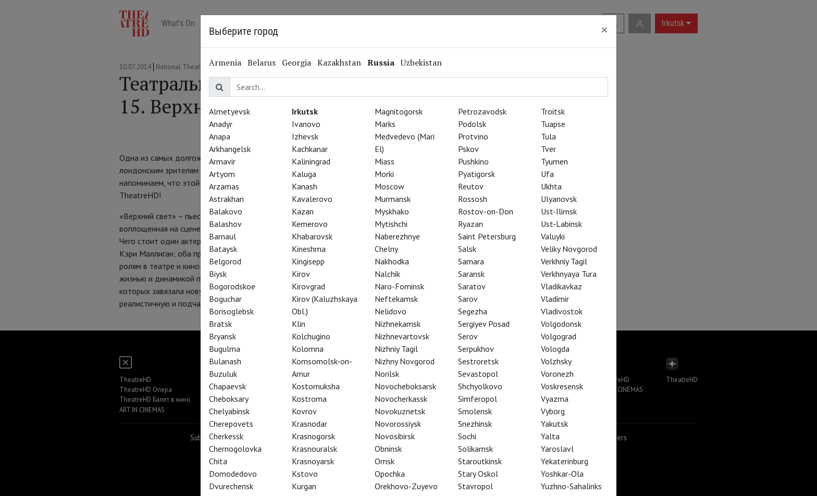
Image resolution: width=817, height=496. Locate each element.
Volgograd (558, 336)
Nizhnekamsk (397, 324)
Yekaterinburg (564, 461)
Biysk (218, 274)
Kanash (304, 186)
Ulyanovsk (559, 199)
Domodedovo (233, 473)
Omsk (384, 461)
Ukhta (551, 186)
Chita (218, 461)
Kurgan (304, 486)
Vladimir (555, 299)
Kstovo (305, 473)
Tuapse (553, 124)
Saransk (471, 274)
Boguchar (225, 299)
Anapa (219, 136)
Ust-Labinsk (561, 224)
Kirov (301, 274)
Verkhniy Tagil (564, 261)
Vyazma (554, 398)
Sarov (468, 299)
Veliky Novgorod (569, 249)
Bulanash (225, 361)
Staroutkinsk (480, 461)
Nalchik (387, 274)
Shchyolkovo (480, 386)
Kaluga (304, 174)
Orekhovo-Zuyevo (406, 486)
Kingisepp (308, 261)
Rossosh (472, 199)
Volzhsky (556, 361)
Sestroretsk (478, 361)
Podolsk (472, 124)
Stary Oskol (478, 473)
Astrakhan (226, 199)
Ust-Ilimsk (559, 211)
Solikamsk (475, 448)
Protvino (473, 136)
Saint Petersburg (487, 236)
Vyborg (553, 411)
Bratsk (220, 324)
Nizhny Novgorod (405, 361)
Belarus (261, 62)
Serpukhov (476, 349)
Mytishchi (391, 224)
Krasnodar (309, 423)
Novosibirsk (395, 436)
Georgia (296, 62)
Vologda (555, 349)
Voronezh (557, 373)
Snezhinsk (475, 423)
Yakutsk (554, 423)
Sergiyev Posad (484, 324)
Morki (384, 174)
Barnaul (222, 236)
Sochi (467, 436)
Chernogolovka (235, 448)
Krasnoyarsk (313, 461)
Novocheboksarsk (405, 386)
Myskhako (392, 211)
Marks (385, 124)
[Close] (604, 29)
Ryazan (470, 224)
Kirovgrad (308, 286)
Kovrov (304, 411)
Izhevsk (305, 136)
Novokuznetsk (400, 411)
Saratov (472, 286)
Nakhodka (392, 261)
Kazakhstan (339, 62)
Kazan (303, 211)
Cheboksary (229, 398)
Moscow (389, 186)
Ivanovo (306, 124)
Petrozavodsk (482, 111)
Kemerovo (310, 224)
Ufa (547, 174)
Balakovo (225, 211)
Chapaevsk (227, 386)
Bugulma (224, 349)
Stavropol (475, 486)
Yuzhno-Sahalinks (571, 486)
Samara (471, 261)
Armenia (225, 62)
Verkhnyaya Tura (569, 274)
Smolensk (475, 411)
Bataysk (223, 249)
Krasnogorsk (313, 436)
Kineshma (309, 249)
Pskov (468, 149)
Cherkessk (226, 436)
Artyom (222, 174)
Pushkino (473, 161)
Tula (548, 136)
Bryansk (222, 336)
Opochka (390, 473)
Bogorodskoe (232, 286)
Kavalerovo (312, 199)
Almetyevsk (229, 111)
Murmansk (393, 199)
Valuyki (553, 236)
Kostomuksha (316, 386)
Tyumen (554, 161)
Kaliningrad (311, 161)
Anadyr (220, 124)
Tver (548, 149)
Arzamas (224, 186)
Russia (380, 62)
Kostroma (309, 398)
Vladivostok (562, 311)
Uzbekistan (421, 62)
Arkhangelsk (230, 149)
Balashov (225, 224)
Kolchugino (311, 336)
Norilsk (387, 373)
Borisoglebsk (231, 311)
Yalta (550, 436)
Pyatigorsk (476, 174)
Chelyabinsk (229, 411)
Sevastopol (478, 373)
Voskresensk (562, 386)
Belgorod (225, 261)
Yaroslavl (557, 448)
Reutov (471, 186)
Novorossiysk (398, 423)
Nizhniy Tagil (396, 349)
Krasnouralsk (314, 448)
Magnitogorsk (399, 111)
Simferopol (477, 398)
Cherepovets (231, 423)
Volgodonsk (561, 324)
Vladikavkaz (561, 286)
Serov (468, 336)
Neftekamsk (396, 299)
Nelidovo (390, 311)
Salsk (467, 249)
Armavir (222, 161)
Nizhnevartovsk (402, 336)
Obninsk (388, 448)
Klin (298, 324)
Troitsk (553, 111)
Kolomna (308, 349)
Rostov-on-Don (485, 211)
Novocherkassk (401, 398)
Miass (384, 161)
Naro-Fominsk (399, 286)
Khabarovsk (312, 236)
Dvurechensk (231, 486)
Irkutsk (305, 111)
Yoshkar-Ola (562, 473)
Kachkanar (310, 149)
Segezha (472, 311)
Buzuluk (223, 373)
